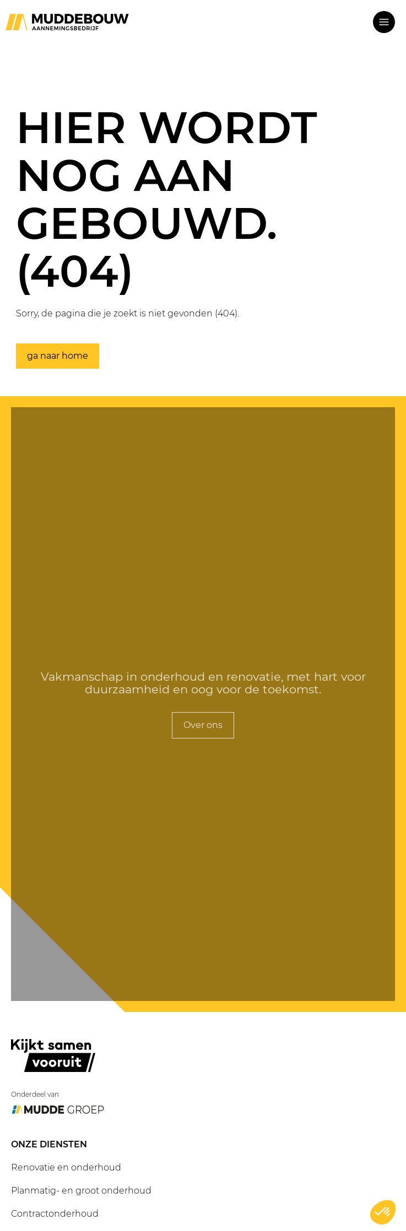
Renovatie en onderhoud (66, 1167)
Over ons (203, 725)
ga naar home (57, 356)
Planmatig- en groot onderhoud (81, 1190)
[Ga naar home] (67, 22)
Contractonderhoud (55, 1213)
